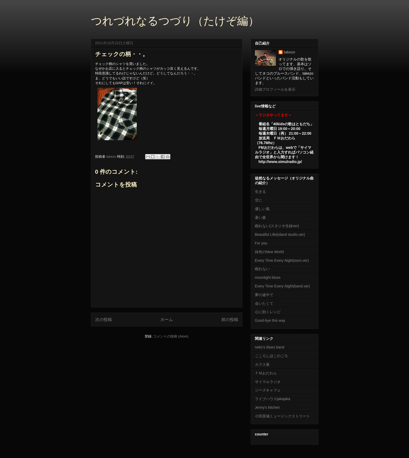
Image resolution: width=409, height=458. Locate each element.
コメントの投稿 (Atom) (170, 336)
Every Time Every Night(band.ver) (282, 286)
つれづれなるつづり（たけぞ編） (175, 21)
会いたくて (264, 303)
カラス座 (262, 364)
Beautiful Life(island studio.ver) (280, 234)
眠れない (262, 269)
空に (258, 200)
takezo (289, 52)
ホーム (166, 319)
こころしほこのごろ (271, 356)
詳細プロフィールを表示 (275, 89)
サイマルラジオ (268, 382)
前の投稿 (229, 319)
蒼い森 (260, 217)
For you (261, 243)
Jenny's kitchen (267, 407)
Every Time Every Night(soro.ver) (282, 260)
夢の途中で (264, 295)
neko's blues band (269, 347)
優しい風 (262, 209)
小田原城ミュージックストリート (282, 416)
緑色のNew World (269, 252)
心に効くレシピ (268, 312)
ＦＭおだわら (266, 373)
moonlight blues (268, 277)
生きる (260, 191)
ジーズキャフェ (268, 390)
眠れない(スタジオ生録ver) (277, 226)
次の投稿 (103, 319)
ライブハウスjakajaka (272, 399)
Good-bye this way (270, 320)
